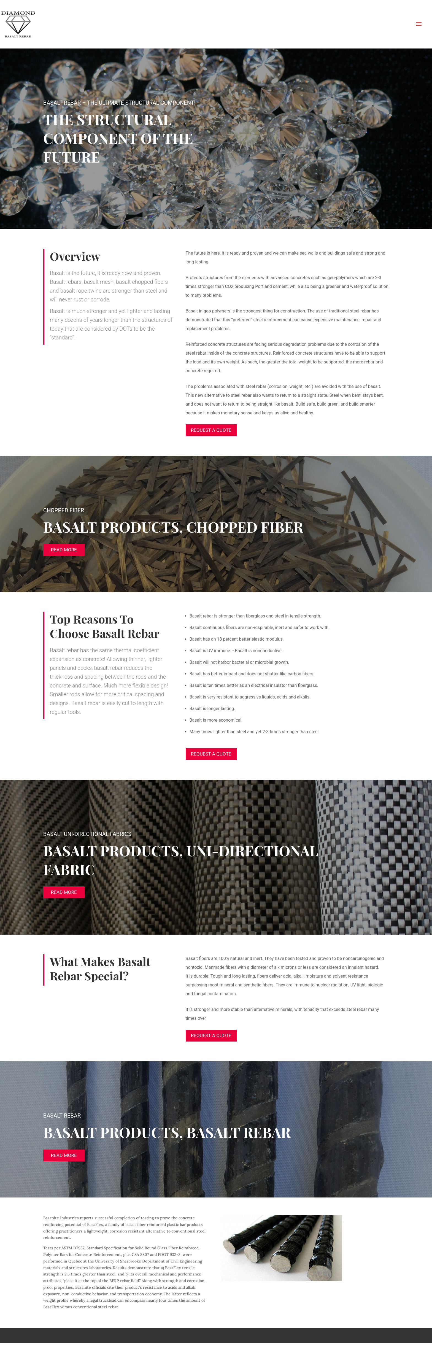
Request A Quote (212, 430)
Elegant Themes (82, 1338)
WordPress (133, 1338)
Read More (63, 550)
